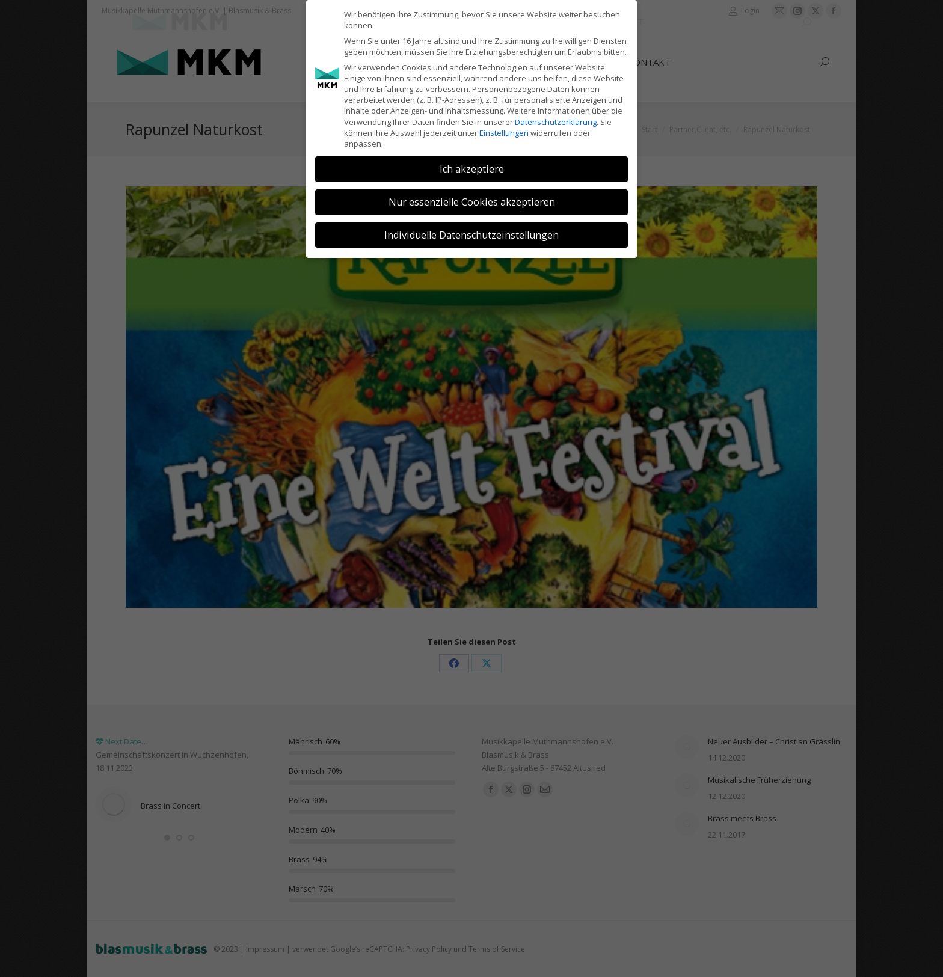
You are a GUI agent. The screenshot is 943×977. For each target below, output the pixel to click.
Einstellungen (504, 132)
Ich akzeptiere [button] (472, 169)
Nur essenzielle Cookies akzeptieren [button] (472, 202)
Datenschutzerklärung (556, 122)
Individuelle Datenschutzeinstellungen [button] (471, 235)
